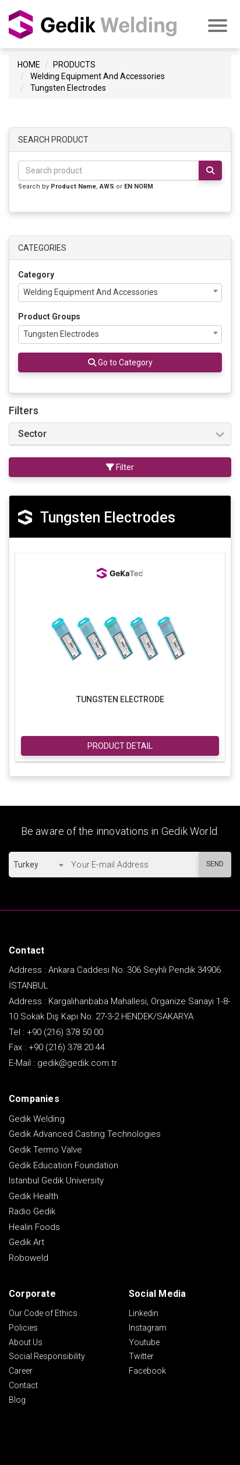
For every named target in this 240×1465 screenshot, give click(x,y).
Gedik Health (33, 1196)
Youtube (144, 1342)
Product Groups (49, 316)
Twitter (141, 1356)
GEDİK (93, 24)
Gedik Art (26, 1242)
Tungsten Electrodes (68, 88)
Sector (32, 434)
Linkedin (143, 1313)
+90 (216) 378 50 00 (65, 1032)
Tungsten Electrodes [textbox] (61, 334)
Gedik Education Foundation (63, 1165)
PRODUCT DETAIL (120, 746)
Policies (23, 1327)
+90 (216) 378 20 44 (67, 1047)
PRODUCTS (74, 64)
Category (36, 274)
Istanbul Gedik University (56, 1180)
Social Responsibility (47, 1356)
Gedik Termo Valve (45, 1149)
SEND (215, 864)
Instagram (148, 1327)
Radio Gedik (32, 1211)
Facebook (147, 1370)
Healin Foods (34, 1227)
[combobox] (120, 292)
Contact (23, 1385)
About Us (26, 1342)
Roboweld (28, 1258)
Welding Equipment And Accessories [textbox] (90, 292)
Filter (120, 467)
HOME (28, 64)
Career (21, 1370)
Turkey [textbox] (25, 864)
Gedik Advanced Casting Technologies (85, 1134)
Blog (17, 1399)
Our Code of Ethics (43, 1313)
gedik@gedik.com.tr (77, 1063)
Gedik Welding (37, 1119)
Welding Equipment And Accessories (97, 76)
